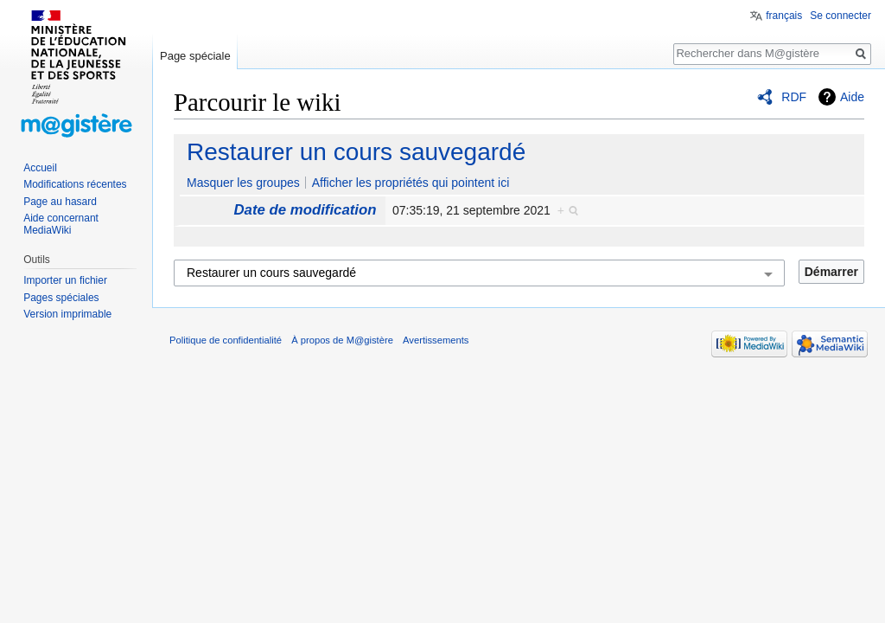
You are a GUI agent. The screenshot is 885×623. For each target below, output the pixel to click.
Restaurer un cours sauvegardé (356, 151)
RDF (793, 97)
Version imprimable (67, 314)
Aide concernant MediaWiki (61, 224)
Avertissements (435, 340)
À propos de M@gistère (342, 340)
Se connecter (840, 16)
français (784, 16)
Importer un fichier (65, 280)
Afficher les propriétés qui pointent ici (411, 182)
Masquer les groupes (243, 182)
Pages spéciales (61, 298)
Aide (852, 97)
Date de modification (304, 210)
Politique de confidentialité (225, 340)
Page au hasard (60, 202)
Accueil (40, 168)
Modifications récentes (74, 184)
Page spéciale (195, 55)
